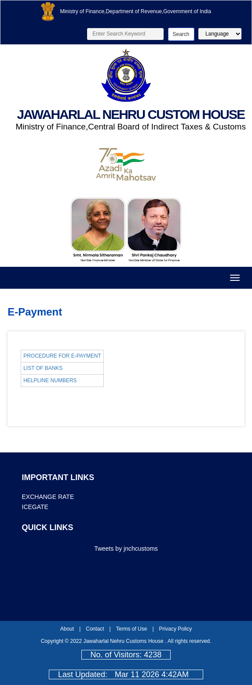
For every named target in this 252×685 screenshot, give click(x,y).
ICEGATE (35, 506)
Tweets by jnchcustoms (126, 548)
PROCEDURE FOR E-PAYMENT (62, 356)
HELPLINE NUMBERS (50, 380)
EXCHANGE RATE (48, 496)
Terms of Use (131, 629)
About (67, 629)
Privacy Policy (175, 629)
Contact (95, 629)
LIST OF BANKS (42, 368)
